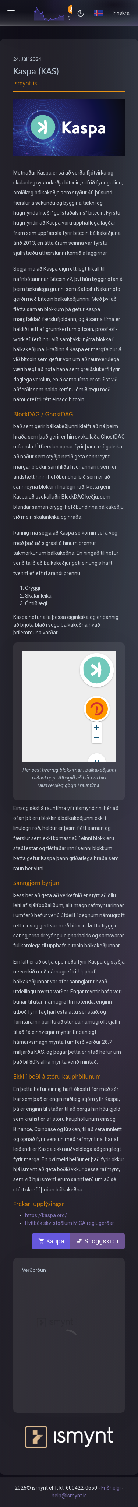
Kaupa (51, 1241)
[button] (98, 13)
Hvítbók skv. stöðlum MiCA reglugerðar (69, 1223)
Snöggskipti (97, 1241)
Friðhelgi (111, 1488)
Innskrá (121, 13)
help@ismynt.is (69, 1496)
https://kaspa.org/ (46, 1215)
